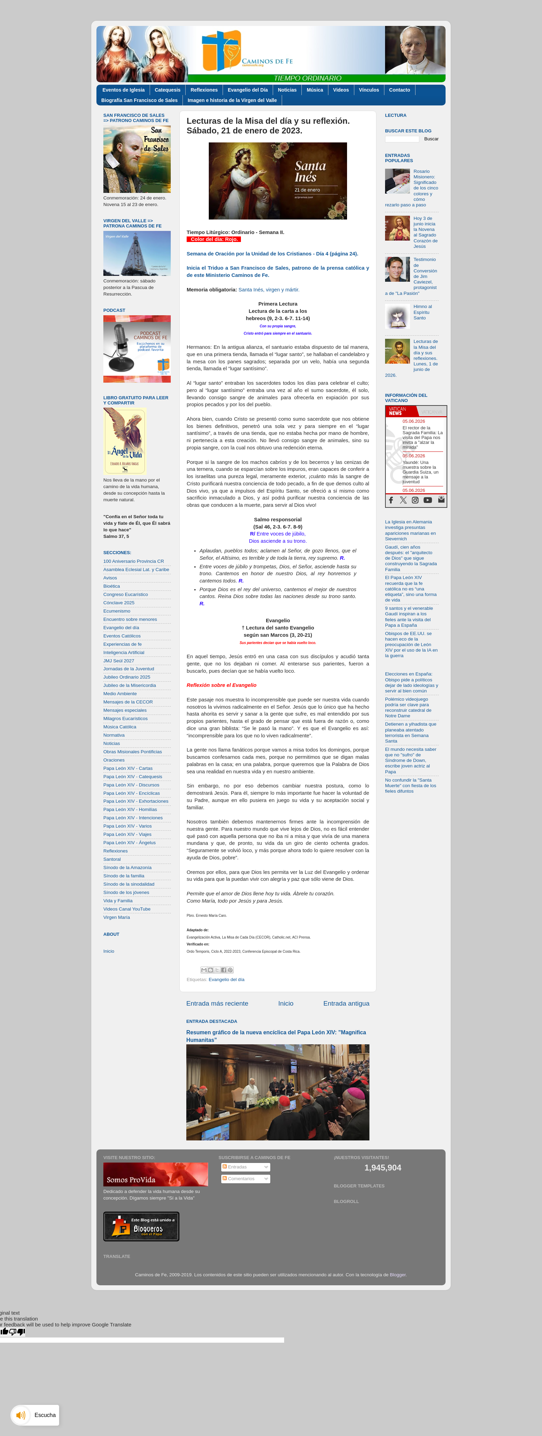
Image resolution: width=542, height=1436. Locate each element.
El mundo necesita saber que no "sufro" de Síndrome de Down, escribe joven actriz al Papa (411, 760)
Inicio (285, 1003)
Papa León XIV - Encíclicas (131, 793)
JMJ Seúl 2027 (118, 660)
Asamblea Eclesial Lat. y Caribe (136, 569)
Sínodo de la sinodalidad (129, 884)
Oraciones (114, 760)
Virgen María (116, 917)
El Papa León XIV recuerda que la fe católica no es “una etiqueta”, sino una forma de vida (411, 589)
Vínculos (369, 90)
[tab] (401, 411)
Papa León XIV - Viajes (127, 834)
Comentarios (238, 1178)
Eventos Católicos (122, 635)
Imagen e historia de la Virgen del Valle (232, 100)
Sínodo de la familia (123, 875)
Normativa (114, 735)
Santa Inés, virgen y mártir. (269, 289)
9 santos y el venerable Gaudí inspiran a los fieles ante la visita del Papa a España (409, 617)
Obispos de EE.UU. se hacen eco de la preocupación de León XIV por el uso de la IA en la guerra (411, 645)
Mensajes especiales (125, 710)
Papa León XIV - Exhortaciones (135, 801)
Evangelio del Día (248, 90)
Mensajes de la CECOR (128, 702)
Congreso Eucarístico (125, 594)
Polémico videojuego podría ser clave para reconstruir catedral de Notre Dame (408, 708)
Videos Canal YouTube (127, 909)
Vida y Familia (118, 900)
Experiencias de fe (122, 644)
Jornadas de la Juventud (128, 668)
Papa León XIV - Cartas (128, 768)
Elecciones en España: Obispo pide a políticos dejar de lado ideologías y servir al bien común (411, 682)
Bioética (111, 586)
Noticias (287, 90)
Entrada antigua (347, 1003)
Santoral (112, 859)
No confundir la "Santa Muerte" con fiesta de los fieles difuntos (410, 785)
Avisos (110, 577)
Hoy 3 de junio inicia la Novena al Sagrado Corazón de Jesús (425, 232)
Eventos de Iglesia (124, 90)
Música (315, 90)
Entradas (235, 1166)
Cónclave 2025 (118, 602)
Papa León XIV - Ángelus (129, 842)
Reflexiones (204, 90)
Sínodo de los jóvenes (126, 892)
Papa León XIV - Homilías (130, 809)
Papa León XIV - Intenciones (133, 817)
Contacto (399, 90)
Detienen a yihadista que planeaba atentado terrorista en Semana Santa (411, 732)
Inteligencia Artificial (123, 652)
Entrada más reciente (217, 1003)
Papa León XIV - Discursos (131, 784)
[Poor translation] (17, 1332)
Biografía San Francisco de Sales (139, 100)
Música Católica (119, 726)
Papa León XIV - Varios (127, 826)
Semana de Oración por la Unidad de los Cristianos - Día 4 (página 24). (272, 254)
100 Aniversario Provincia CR (133, 561)
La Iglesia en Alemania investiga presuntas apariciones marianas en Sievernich (410, 530)
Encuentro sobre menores (130, 619)
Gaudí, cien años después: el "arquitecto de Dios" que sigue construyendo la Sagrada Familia (411, 558)
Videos (341, 90)
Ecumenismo (116, 611)
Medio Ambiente (120, 693)
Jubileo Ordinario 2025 (126, 677)
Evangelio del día (227, 979)
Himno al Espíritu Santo (422, 312)
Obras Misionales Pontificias (132, 751)
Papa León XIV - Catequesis (132, 776)
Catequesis (168, 90)
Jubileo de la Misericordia (129, 685)
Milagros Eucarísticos (125, 718)
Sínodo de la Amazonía (127, 867)
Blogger (398, 1274)
